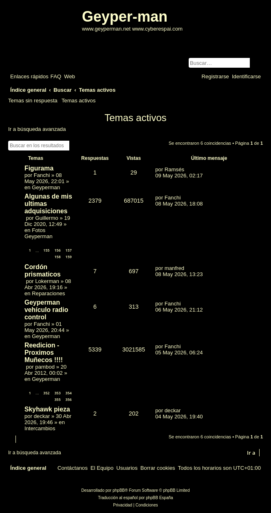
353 (57, 393)
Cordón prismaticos (42, 270)
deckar (42, 416)
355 (57, 399)
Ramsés (174, 169)
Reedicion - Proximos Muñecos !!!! (43, 352)
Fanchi (42, 175)
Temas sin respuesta (32, 100)
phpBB (118, 490)
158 (57, 256)
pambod (45, 367)
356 (69, 399)
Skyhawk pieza (47, 409)
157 (69, 250)
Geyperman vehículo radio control (46, 310)
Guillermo (46, 218)
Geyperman (46, 187)
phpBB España (159, 497)
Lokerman (47, 281)
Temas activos (79, 100)
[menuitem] (56, 76)
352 (46, 393)
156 (57, 250)
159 (69, 256)
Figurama (38, 168)
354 (69, 393)
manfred (174, 268)
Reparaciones (48, 293)
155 (46, 250)
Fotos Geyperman (38, 233)
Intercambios (39, 428)
